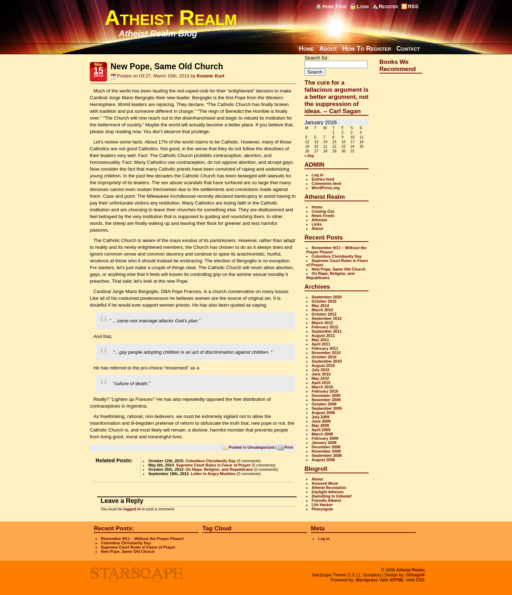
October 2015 (324, 301)
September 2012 (327, 318)
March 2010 (322, 387)
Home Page (334, 6)
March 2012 (322, 323)
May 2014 (320, 305)
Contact (408, 48)
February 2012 (325, 327)
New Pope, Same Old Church (338, 269)
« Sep (309, 156)
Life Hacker (322, 505)
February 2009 (325, 438)
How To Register (366, 48)
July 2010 (320, 370)
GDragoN (415, 575)
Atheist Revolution (329, 487)
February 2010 (325, 391)
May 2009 (320, 425)
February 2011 (325, 348)
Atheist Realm (170, 18)
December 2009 (326, 395)
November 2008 (326, 451)
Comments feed (326, 183)
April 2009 (321, 430)
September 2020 (327, 297)
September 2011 (327, 331)
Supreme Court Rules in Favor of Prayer (213, 465)
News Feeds (323, 215)
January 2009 (324, 442)
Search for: (316, 58)
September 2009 (327, 408)
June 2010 (321, 374)
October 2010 (324, 357)
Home (306, 48)
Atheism (319, 220)
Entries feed (323, 179)
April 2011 (321, 344)
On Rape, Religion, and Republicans (219, 469)
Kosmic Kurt (210, 76)
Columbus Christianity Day (211, 461)
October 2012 (324, 314)
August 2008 (323, 460)
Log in (317, 175)
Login (363, 6)
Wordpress (367, 580)
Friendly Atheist (326, 500)
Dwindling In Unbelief (332, 496)
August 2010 (323, 365)
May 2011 (320, 340)
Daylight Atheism (327, 492)
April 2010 (321, 382)
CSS (420, 580)
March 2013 (322, 310)
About (328, 48)
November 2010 (326, 353)
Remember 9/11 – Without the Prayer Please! (142, 538)
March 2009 (322, 434)
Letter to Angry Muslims (213, 474)
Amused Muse (325, 483)
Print (288, 447)
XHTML (397, 580)
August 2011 (323, 335)
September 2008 (327, 455)
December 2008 (326, 447)
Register (388, 6)
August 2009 (323, 412)
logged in (132, 509)
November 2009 (326, 400)
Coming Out (323, 211)
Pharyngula (322, 509)
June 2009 (321, 421)
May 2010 (320, 378)
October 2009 (324, 404)
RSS (413, 6)
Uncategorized (261, 447)
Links (317, 224)
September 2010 (327, 361)
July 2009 (320, 417)
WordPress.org (326, 188)
